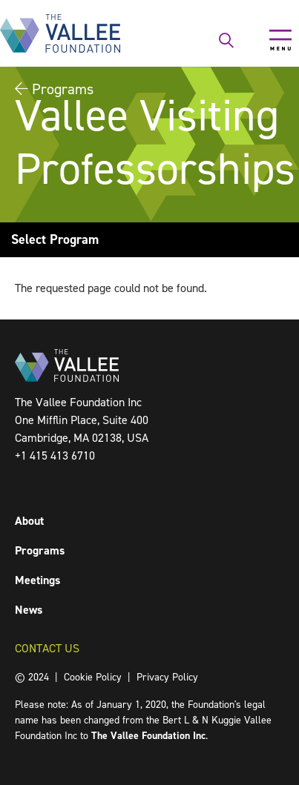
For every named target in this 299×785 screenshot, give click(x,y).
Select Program (55, 239)
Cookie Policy (93, 677)
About (29, 521)
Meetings (37, 580)
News (28, 609)
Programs (40, 550)
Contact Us (47, 648)
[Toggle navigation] (280, 40)
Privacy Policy (167, 677)
